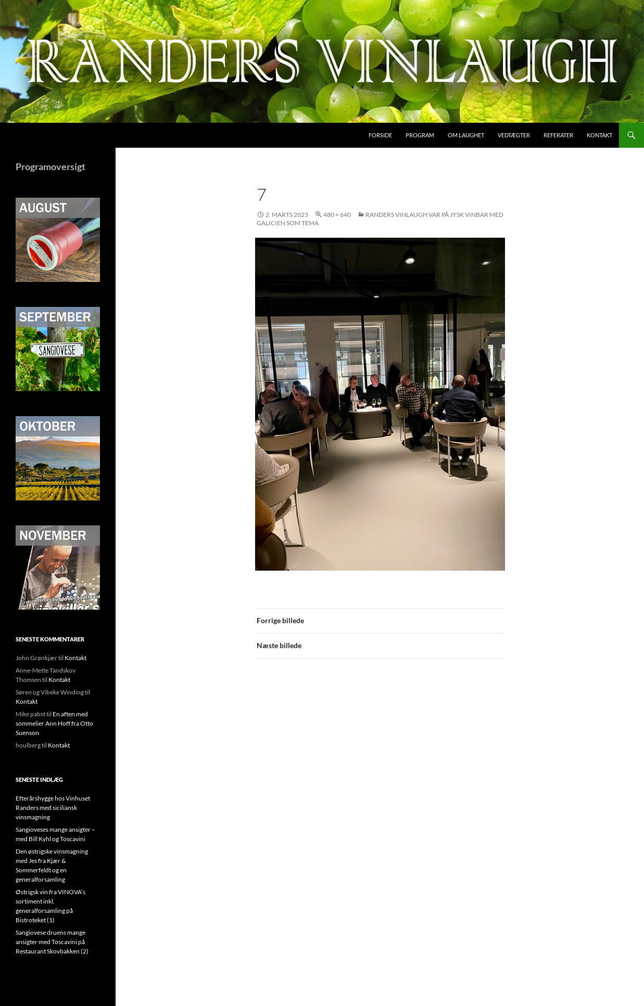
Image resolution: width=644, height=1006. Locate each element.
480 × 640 (337, 214)
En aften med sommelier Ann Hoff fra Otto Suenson (54, 723)
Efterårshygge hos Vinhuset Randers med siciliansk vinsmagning (53, 807)
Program (420, 135)
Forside (380, 135)
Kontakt (599, 135)
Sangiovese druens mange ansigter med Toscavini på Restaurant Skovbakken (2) (52, 941)
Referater (558, 135)
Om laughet (466, 135)
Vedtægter (514, 135)
